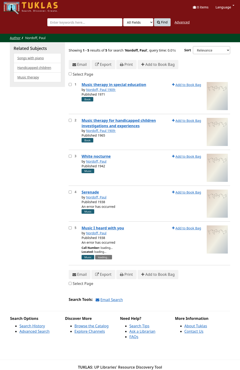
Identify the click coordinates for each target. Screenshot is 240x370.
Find (162, 22)
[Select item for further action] (70, 84)
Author (15, 38)
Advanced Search (34, 331)
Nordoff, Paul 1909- (101, 89)
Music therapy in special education (114, 84)
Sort (187, 50)
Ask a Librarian (142, 331)
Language (225, 7)
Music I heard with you (103, 228)
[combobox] (84, 22)
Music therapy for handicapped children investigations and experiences (119, 123)
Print (126, 64)
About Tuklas (195, 326)
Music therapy (28, 77)
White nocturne (96, 156)
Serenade (90, 192)
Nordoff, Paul (96, 161)
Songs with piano (30, 58)
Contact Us (193, 331)
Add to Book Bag (158, 64)
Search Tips (139, 326)
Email (79, 64)
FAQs (133, 336)
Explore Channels (90, 331)
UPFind (15, 6)
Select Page (83, 74)
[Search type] (138, 22)
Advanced (182, 22)
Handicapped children (34, 67)
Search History (32, 326)
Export (103, 64)
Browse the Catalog (92, 326)
